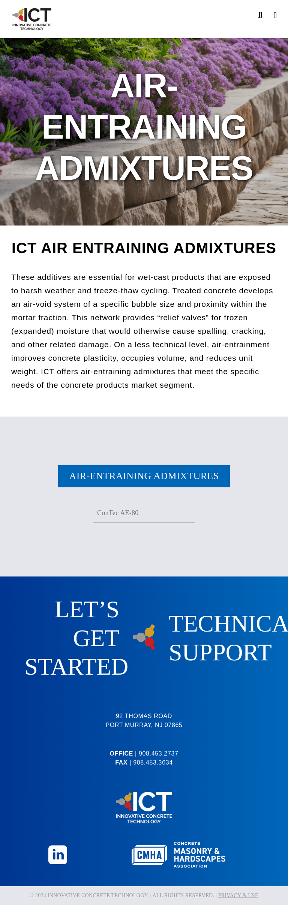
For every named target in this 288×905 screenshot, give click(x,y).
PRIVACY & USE (238, 895)
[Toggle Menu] (275, 15)
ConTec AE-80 (117, 513)
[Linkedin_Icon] (57, 849)
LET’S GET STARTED (76, 638)
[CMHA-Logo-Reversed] (178, 845)
